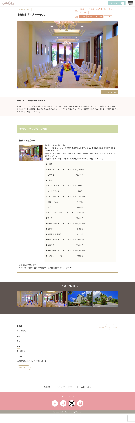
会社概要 (47, 387)
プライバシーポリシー (65, 387)
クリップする (107, 92)
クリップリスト (116, 3)
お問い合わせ (86, 387)
